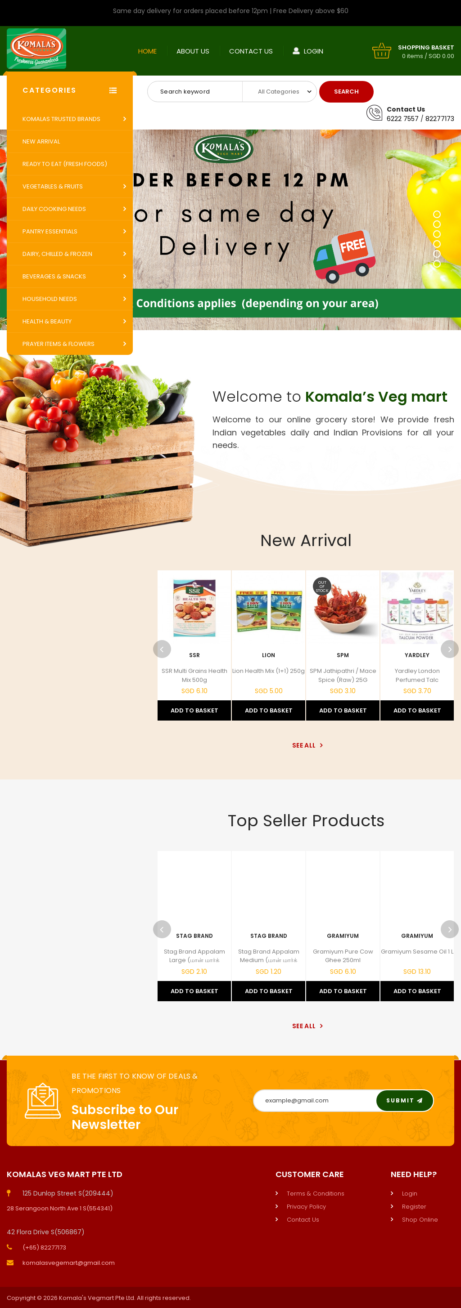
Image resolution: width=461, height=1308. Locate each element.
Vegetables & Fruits (53, 186)
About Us (192, 51)
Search (346, 91)
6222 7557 (403, 118)
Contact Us (251, 51)
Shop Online (420, 1219)
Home (147, 51)
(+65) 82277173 (44, 1247)
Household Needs (50, 299)
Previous (162, 649)
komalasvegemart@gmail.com (69, 1263)
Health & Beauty (47, 321)
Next (450, 649)
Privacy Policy (306, 1206)
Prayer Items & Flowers (59, 344)
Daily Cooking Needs (54, 209)
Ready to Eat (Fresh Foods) (65, 164)
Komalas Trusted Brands (61, 119)
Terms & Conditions (315, 1193)
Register (414, 1206)
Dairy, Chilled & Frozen (57, 254)
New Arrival (41, 141)
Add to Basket (194, 710)
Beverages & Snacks (54, 276)
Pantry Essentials (50, 231)
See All (306, 745)
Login (313, 51)
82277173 (439, 118)
